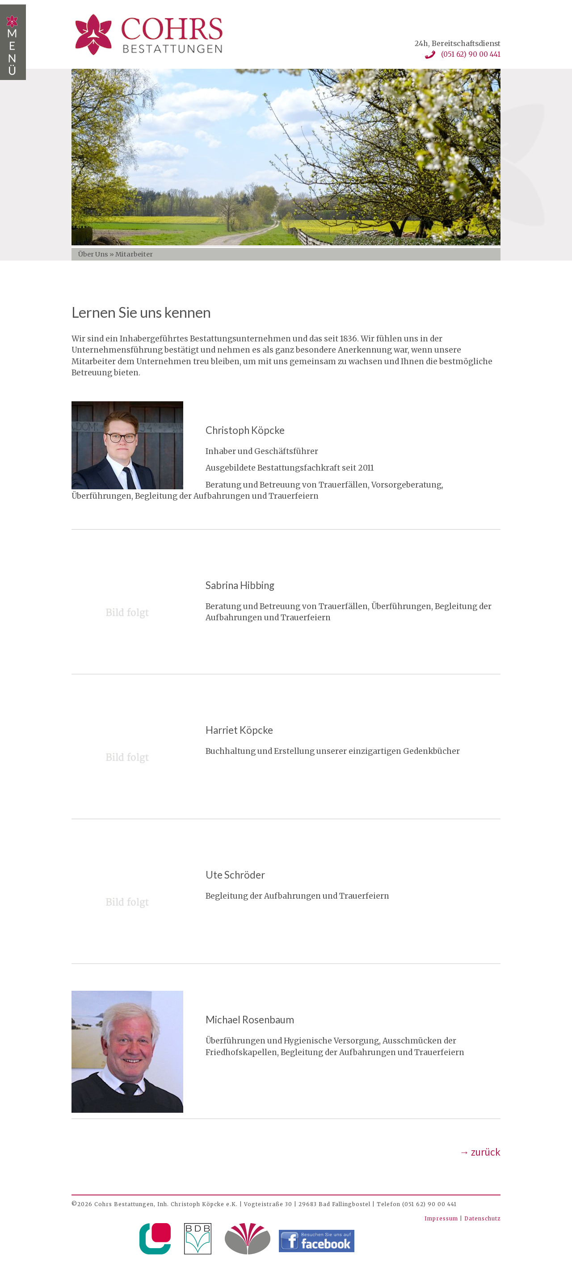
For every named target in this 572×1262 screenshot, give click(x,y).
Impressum (442, 1219)
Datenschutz (482, 1219)
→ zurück (479, 1152)
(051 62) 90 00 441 (470, 54)
